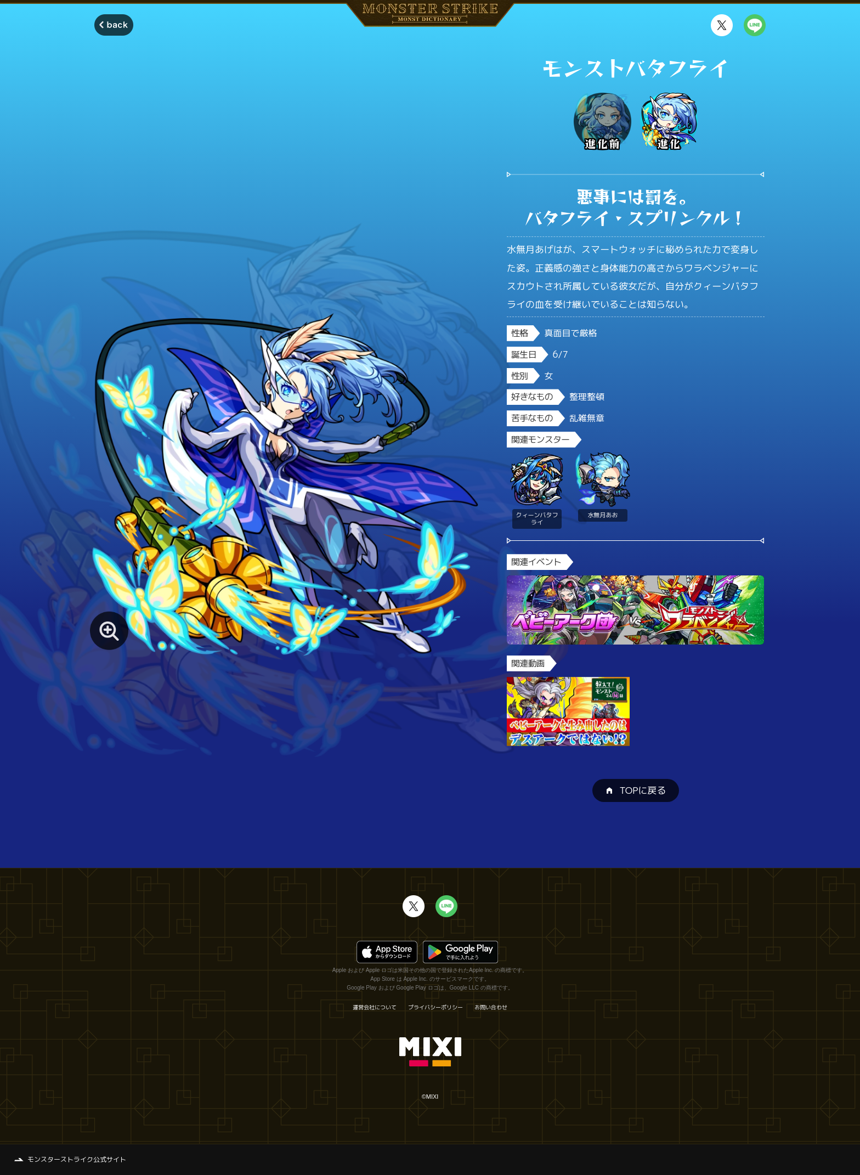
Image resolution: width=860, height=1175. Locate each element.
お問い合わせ (490, 1007)
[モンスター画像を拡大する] (109, 631)
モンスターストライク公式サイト (76, 1159)
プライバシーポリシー (435, 1007)
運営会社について (375, 1007)
